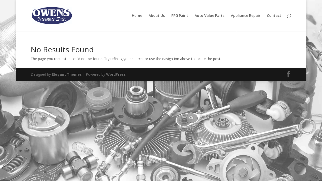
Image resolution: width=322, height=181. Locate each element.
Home (137, 16)
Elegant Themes (67, 74)
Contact (274, 16)
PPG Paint (179, 16)
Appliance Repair (245, 16)
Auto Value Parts (209, 16)
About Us (157, 16)
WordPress (116, 74)
